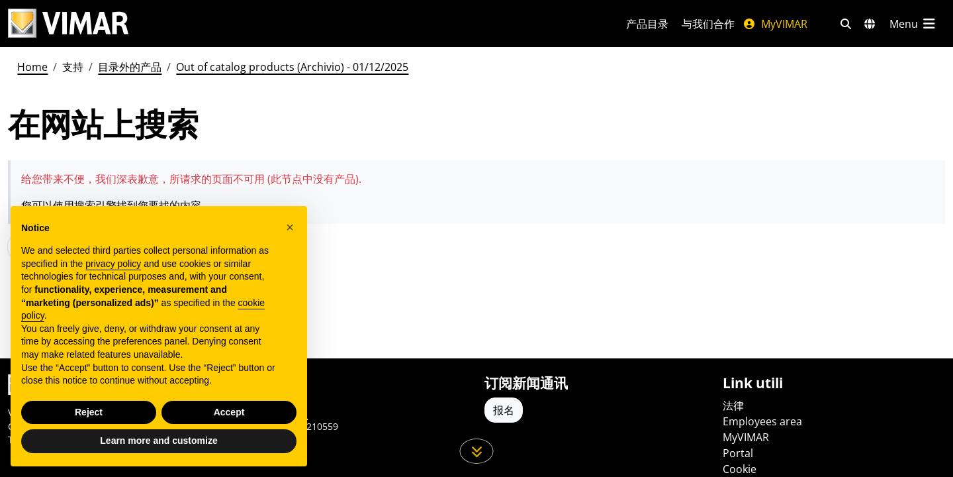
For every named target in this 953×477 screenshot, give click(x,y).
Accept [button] (229, 412)
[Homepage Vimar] (68, 23)
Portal (738, 453)
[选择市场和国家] (869, 24)
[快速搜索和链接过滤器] (845, 24)
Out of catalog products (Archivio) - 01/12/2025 (292, 67)
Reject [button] (89, 412)
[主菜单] (913, 24)
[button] (289, 227)
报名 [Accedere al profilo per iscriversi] (503, 410)
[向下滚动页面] (477, 451)
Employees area (762, 421)
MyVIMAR (775, 24)
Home (32, 67)
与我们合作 (708, 24)
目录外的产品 (129, 67)
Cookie (739, 469)
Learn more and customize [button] (158, 440)
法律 (733, 405)
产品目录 (647, 24)
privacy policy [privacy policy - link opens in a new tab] (113, 263)
